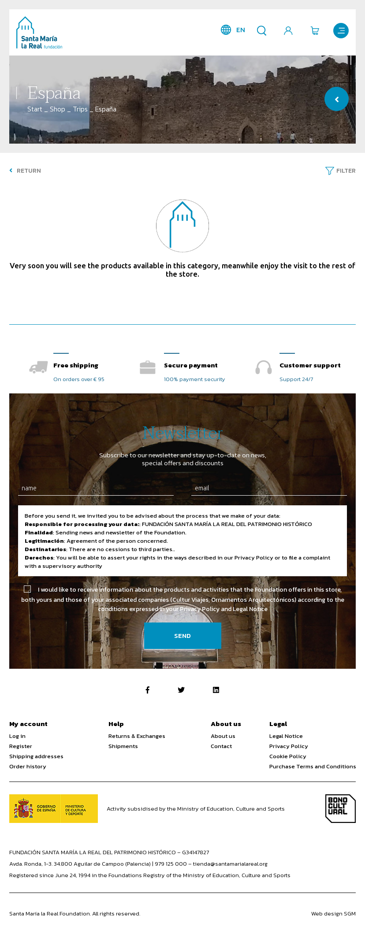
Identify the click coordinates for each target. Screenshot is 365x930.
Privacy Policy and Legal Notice (224, 609)
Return (25, 170)
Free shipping (75, 365)
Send (182, 635)
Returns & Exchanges (136, 736)
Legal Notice (286, 736)
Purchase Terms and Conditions (312, 766)
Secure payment (191, 365)
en (240, 29)
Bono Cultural (340, 808)
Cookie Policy (287, 756)
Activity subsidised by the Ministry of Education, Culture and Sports (196, 808)
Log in (17, 736)
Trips (80, 109)
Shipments (123, 746)
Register (20, 746)
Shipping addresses (36, 756)
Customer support (310, 365)
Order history (27, 766)
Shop (57, 109)
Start (34, 109)
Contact (221, 746)
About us (223, 736)
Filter (346, 170)
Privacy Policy (288, 746)
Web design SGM (333, 913)
